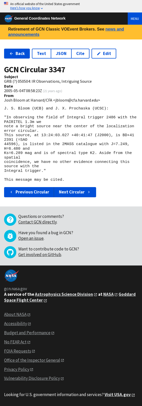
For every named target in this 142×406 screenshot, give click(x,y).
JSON (61, 53)
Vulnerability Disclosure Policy (32, 378)
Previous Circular (29, 192)
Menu (135, 18)
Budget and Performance (27, 332)
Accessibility (15, 323)
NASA (108, 294)
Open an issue (31, 238)
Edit (104, 53)
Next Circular (75, 192)
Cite (80, 53)
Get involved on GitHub (39, 254)
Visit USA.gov (118, 394)
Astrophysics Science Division (64, 294)
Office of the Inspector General (32, 360)
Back (17, 53)
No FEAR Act (15, 342)
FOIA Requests (17, 351)
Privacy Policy (16, 369)
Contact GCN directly (37, 222)
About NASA (15, 314)
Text (41, 53)
